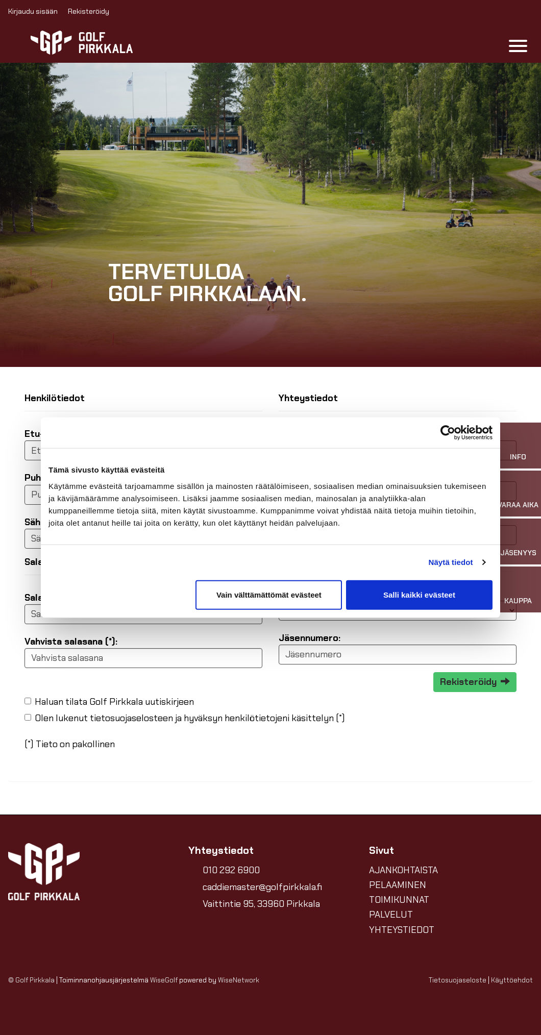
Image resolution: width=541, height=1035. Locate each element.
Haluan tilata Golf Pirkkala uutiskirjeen (114, 702)
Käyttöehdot (512, 980)
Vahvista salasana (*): (70, 641)
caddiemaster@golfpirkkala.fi (262, 887)
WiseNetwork (238, 980)
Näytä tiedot (451, 562)
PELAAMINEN (397, 885)
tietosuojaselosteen (131, 718)
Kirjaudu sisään (33, 11)
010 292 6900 (231, 870)
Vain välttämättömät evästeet (269, 594)
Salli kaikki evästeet (419, 594)
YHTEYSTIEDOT (401, 930)
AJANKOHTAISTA (403, 870)
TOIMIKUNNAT (399, 900)
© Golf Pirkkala (31, 980)
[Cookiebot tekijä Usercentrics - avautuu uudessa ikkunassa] (448, 432)
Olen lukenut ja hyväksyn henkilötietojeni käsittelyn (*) (190, 718)
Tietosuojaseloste (457, 980)
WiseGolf (164, 980)
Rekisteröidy (88, 11)
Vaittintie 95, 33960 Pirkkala (261, 904)
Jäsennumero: (309, 638)
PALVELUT (391, 914)
